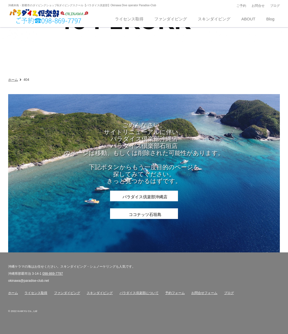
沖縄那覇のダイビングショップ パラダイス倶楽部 (49, 16)
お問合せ (258, 6)
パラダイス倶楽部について (139, 293)
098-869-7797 (52, 274)
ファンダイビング (67, 293)
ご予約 (241, 6)
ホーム (13, 79)
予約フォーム (175, 293)
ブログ (275, 6)
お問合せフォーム (204, 293)
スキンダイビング (100, 293)
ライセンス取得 (35, 293)
